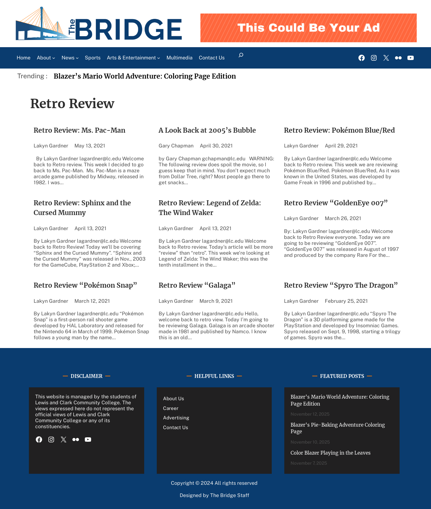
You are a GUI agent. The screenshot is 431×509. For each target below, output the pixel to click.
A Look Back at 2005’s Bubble (207, 130)
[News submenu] (77, 57)
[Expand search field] (241, 58)
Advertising (176, 417)
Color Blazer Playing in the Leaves (331, 453)
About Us (173, 398)
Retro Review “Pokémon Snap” (85, 285)
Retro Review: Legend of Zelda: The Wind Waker (210, 208)
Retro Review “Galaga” (198, 285)
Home (23, 58)
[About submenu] (53, 57)
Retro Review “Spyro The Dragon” (341, 285)
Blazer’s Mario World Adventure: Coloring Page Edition (145, 76)
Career (170, 408)
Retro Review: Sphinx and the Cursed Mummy (82, 208)
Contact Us (175, 427)
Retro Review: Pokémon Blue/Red (339, 130)
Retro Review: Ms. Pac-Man (79, 130)
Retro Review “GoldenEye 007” (336, 203)
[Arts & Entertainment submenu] (158, 57)
